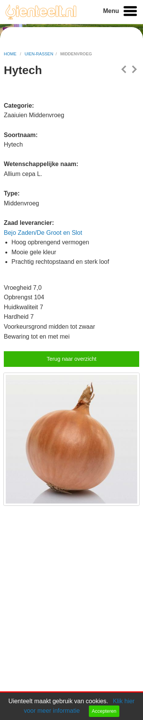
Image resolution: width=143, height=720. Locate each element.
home (11, 54)
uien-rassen (38, 54)
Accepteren (104, 711)
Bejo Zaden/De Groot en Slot (43, 232)
